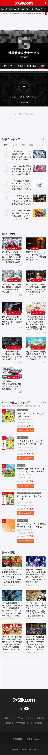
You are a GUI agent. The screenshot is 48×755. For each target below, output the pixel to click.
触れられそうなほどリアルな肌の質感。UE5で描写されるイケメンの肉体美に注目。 (12, 320)
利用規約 (41, 718)
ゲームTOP (8, 66)
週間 (23, 145)
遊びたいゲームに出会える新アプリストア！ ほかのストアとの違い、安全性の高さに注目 (36, 355)
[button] (24, 102)
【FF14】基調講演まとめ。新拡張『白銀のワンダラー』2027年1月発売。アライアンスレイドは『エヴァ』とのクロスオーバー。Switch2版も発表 (12, 609)
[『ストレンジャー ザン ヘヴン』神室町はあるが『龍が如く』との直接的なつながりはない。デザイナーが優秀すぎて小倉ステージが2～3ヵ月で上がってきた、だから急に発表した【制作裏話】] (39, 198)
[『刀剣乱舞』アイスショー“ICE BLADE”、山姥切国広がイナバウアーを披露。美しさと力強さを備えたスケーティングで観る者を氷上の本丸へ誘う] (39, 183)
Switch (16, 9)
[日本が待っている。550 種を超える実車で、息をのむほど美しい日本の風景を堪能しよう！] (12, 372)
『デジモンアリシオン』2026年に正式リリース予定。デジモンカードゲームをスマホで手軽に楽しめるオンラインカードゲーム (21, 155)
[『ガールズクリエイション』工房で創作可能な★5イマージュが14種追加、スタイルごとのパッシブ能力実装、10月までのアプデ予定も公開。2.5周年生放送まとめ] (36, 307)
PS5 (22, 9)
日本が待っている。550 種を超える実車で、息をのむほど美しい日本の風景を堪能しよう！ (12, 385)
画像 (43, 66)
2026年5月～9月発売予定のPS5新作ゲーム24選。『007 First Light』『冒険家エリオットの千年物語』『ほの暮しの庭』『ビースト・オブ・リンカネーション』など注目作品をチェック (36, 643)
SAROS (35, 248)
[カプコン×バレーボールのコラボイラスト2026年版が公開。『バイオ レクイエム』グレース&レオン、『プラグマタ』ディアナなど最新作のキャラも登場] (39, 213)
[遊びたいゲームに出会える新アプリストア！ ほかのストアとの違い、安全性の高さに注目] (36, 342)
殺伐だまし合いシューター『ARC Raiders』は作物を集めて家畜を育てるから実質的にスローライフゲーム (36, 289)
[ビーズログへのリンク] (32, 739)
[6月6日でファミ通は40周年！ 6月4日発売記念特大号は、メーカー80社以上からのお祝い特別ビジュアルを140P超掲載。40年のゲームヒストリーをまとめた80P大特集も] (12, 629)
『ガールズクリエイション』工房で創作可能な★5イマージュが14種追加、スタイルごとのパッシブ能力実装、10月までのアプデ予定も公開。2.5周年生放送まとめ (36, 323)
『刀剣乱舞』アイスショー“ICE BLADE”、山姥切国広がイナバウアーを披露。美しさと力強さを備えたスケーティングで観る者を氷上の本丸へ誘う (21, 185)
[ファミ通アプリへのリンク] (16, 739)
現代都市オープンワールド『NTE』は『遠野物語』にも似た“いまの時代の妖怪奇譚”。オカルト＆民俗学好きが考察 (12, 257)
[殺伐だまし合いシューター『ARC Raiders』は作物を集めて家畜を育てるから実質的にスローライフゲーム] (36, 275)
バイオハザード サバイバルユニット (14, 348)
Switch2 (9, 9)
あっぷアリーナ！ (38, 348)
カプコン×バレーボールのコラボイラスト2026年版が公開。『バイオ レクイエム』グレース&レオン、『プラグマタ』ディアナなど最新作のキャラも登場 (21, 215)
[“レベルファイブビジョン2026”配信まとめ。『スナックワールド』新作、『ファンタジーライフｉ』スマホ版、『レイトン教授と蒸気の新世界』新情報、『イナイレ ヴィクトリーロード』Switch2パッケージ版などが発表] (12, 561)
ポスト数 (40, 145)
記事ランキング (11, 139)
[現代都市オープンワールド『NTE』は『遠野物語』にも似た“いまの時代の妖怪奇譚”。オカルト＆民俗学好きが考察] (12, 243)
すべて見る (42, 139)
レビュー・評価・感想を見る (23, 97)
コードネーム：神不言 (14, 313)
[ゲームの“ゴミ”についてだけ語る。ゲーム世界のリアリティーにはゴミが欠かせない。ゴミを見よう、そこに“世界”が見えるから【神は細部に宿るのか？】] (36, 595)
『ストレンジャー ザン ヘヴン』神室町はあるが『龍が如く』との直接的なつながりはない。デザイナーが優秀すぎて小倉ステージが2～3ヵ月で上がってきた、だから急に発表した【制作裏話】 (22, 200)
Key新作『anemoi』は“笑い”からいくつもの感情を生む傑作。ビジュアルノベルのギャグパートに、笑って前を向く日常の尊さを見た (36, 576)
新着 (3, 9)
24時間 (14, 145)
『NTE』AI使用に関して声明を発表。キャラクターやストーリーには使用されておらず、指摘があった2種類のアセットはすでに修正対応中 (21, 170)
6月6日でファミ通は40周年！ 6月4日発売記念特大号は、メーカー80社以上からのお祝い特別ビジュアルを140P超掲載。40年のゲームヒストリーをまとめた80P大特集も (12, 643)
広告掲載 (38, 723)
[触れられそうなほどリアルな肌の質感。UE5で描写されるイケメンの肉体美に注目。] (12, 307)
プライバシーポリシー (26, 718)
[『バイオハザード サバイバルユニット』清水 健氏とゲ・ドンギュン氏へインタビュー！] (12, 342)
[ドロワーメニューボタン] (3, 3)
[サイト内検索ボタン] (45, 3)
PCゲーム (30, 9)
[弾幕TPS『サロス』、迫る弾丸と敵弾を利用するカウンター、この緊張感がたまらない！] (36, 243)
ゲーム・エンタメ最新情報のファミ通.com (16, 13)
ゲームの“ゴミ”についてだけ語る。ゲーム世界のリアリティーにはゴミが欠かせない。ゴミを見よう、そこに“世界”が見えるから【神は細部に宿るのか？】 (36, 609)
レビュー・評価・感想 (27, 66)
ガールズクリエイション (38, 313)
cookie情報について (24, 723)
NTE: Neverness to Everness (14, 248)
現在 (6, 145)
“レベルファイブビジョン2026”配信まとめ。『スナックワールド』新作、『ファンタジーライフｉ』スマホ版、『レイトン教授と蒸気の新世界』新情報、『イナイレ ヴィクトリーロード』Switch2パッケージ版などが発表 (12, 576)
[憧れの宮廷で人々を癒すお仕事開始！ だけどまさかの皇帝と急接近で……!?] (12, 275)
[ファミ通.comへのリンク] (24, 3)
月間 (31, 145)
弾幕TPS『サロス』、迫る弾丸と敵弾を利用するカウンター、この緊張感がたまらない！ (36, 256)
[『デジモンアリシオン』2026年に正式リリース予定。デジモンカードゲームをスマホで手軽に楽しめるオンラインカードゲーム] (39, 154)
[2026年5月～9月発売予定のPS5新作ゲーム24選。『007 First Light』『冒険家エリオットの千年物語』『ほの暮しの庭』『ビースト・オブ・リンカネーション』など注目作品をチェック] (36, 629)
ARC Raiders (36, 281)
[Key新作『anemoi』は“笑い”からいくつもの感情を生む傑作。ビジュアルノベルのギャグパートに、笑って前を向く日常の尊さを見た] (36, 561)
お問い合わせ (9, 718)
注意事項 (9, 723)
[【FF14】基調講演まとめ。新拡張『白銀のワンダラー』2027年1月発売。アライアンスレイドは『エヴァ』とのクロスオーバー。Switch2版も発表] (12, 595)
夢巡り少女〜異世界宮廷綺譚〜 (14, 281)
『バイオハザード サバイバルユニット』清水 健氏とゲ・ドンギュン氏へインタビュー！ (12, 355)
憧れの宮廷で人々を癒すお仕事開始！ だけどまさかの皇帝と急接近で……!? (12, 288)
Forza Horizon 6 (13, 377)
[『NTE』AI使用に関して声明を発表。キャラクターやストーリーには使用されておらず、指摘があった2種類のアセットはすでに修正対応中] (39, 168)
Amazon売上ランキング (16, 402)
